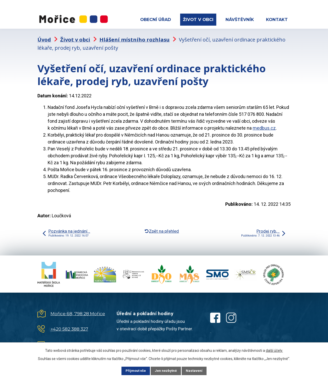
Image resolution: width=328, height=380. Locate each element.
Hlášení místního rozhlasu (134, 37)
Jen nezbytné (166, 370)
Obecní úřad (155, 19)
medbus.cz (264, 125)
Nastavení (197, 370)
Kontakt (277, 19)
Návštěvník (239, 19)
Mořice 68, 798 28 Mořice (77, 311)
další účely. (274, 350)
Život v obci (198, 19)
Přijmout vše (133, 370)
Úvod (44, 37)
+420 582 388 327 (69, 326)
